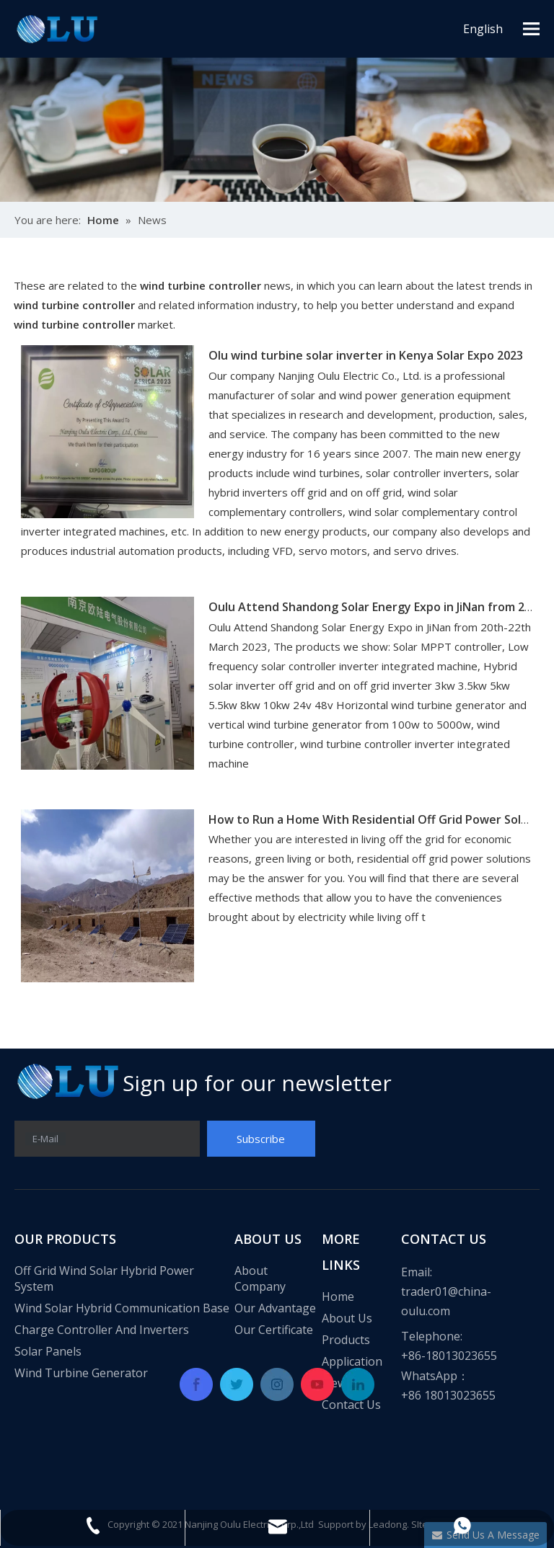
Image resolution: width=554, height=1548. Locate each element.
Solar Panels (48, 1351)
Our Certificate (273, 1330)
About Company (260, 1278)
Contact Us (351, 1405)
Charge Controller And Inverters (101, 1330)
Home (338, 1296)
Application (352, 1361)
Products (346, 1340)
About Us (347, 1318)
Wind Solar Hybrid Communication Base (121, 1308)
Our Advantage (275, 1308)
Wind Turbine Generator (81, 1373)
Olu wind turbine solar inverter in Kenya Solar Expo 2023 (365, 355)
